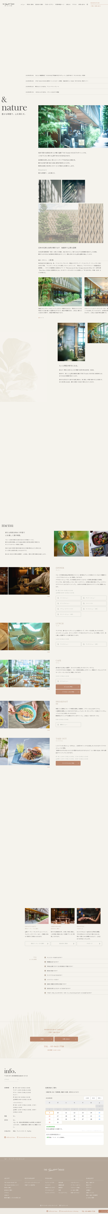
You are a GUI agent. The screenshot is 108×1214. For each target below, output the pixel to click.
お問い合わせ (66, 1004)
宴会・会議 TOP (90, 1148)
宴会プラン (89, 1150)
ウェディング (63, 1171)
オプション (89, 1153)
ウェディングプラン (50, 1158)
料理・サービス (90, 1158)
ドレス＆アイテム (63, 1158)
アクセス (6, 1045)
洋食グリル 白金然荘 (30, 1150)
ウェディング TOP (49, 1148)
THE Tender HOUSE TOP (10, 1148)
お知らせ (6, 1160)
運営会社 (40, 1187)
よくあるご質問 (74, 1155)
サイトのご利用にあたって (63, 1187)
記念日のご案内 (8, 1155)
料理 (60, 1155)
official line (42, 1211)
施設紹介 (61, 1153)
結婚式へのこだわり (50, 1153)
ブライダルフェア (49, 1155)
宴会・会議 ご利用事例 (92, 1160)
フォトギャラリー (75, 1148)
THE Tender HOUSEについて (11, 1150)
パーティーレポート (75, 1150)
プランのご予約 (97, 1211)
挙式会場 (61, 1148)
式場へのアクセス (75, 1158)
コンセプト (48, 1150)
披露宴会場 (61, 1150)
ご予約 (42, 1004)
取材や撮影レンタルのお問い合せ (12, 1163)
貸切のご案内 (7, 1153)
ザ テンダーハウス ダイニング (32, 1148)
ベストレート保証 (75, 1153)
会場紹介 (88, 1155)
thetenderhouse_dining (58, 1211)
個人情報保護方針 (49, 1187)
